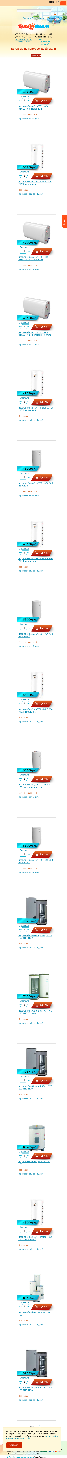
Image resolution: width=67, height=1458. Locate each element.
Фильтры (36, 56)
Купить (43, 100)
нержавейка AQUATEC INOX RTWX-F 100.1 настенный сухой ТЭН (35, 335)
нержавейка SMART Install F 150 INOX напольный (35, 559)
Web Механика (40, 1457)
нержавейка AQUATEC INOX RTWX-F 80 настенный (33, 107)
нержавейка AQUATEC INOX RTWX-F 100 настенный (33, 258)
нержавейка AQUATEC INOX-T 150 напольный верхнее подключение (34, 787)
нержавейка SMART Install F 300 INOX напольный (35, 1238)
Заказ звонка (24, 42)
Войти (26, 18)
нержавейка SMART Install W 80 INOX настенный (35, 182)
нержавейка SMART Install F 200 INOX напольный (35, 710)
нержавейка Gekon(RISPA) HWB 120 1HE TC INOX (35, 1012)
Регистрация (38, 18)
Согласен (14, 1445)
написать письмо (24, 39)
